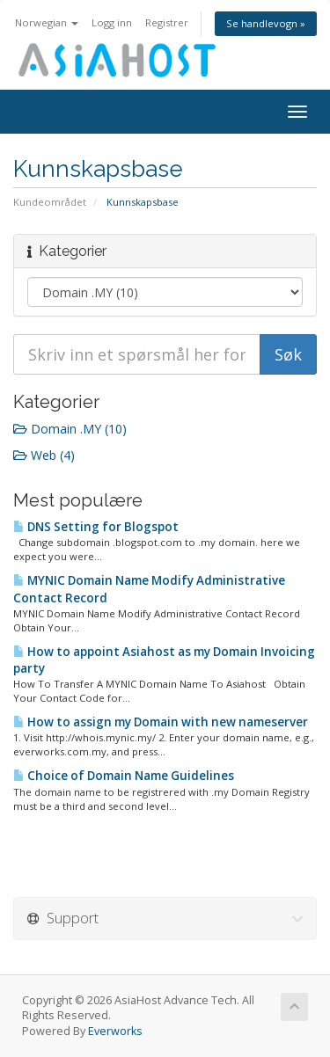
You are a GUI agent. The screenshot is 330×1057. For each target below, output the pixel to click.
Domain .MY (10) (70, 428)
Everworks (115, 1031)
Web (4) (44, 455)
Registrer (166, 22)
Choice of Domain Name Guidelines (123, 776)
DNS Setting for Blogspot (96, 527)
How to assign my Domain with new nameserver (160, 722)
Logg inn (112, 22)
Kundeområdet (49, 201)
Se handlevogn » (265, 23)
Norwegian (46, 22)
